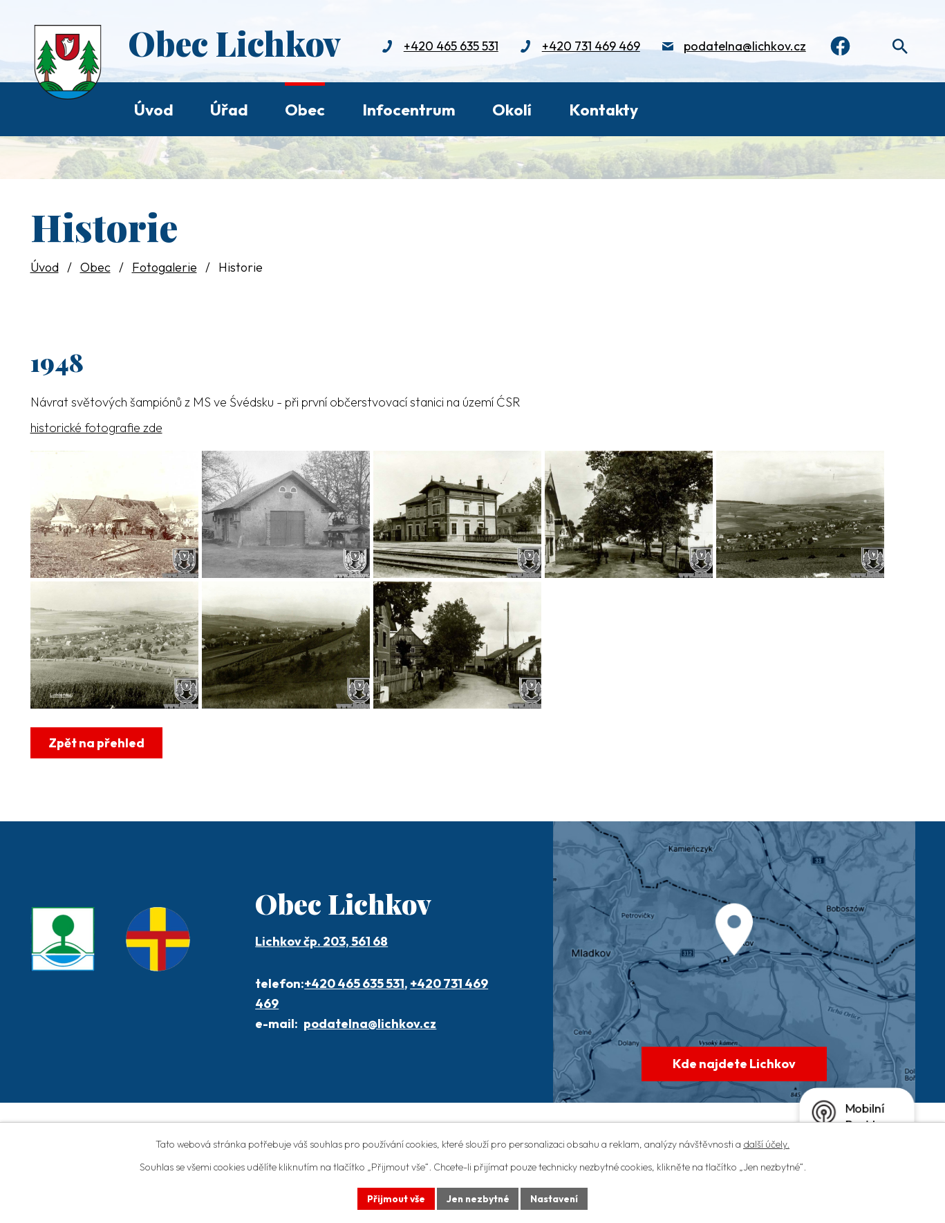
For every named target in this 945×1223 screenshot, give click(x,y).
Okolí (512, 110)
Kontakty (603, 110)
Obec (305, 110)
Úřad (229, 110)
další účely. (766, 1144)
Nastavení (556, 1198)
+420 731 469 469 (588, 47)
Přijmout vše (394, 1198)
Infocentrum (409, 110)
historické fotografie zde (96, 428)
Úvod (154, 110)
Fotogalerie (164, 267)
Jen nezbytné (477, 1198)
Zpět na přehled (97, 765)
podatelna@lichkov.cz (741, 47)
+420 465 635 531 (447, 47)
